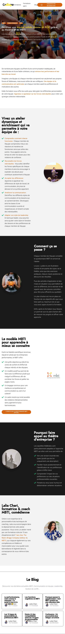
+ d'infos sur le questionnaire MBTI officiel (16, 412)
